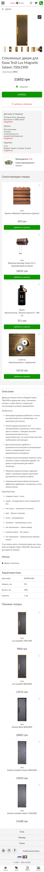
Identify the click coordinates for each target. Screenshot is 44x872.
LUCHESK (28, 862)
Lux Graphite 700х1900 (22, 641)
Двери (8, 9)
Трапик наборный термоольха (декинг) (22, 213)
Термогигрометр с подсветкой (22, 362)
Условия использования (31, 851)
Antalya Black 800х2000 (22, 727)
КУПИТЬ (22, 94)
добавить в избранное (23, 104)
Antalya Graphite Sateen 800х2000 (22, 770)
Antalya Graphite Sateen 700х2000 (22, 813)
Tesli (30, 159)
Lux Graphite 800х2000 (22, 684)
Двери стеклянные (11, 563)
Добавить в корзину (22, 227)
